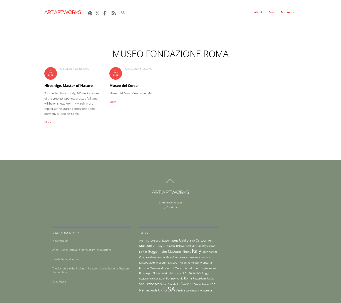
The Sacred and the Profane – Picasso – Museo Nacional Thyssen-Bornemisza (91, 270)
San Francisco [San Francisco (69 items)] (149, 284)
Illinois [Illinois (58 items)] (186, 251)
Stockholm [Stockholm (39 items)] (174, 284)
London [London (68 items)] (150, 257)
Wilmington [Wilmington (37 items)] (192, 290)
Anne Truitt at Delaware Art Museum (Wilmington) (81, 250)
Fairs (272, 12)
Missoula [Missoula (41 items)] (206, 257)
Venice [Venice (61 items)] (180, 290)
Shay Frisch (59, 281)
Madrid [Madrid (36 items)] (161, 257)
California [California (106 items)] (187, 240)
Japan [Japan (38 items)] (205, 251)
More (47, 122)
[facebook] (105, 12)
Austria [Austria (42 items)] (174, 240)
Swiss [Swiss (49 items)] (197, 284)
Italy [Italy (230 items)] (196, 250)
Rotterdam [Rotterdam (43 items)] (199, 278)
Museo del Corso (123, 85)
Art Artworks (169, 202)
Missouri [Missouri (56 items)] (173, 262)
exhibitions (82, 68)
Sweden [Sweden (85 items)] (187, 283)
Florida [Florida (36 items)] (143, 251)
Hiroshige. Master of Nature (68, 85)
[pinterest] (90, 12)
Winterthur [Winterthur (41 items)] (206, 290)
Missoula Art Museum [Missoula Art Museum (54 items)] (153, 262)
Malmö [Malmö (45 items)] (169, 257)
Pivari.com (172, 207)
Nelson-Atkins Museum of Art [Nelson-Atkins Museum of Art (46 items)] (170, 273)
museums (146, 68)
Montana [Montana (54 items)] (206, 262)
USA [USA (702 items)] (169, 289)
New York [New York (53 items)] (195, 273)
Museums (287, 12)
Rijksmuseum (60, 240)
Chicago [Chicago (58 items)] (158, 246)
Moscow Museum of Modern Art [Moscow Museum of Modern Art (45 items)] (169, 268)
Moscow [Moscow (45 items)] (144, 268)
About (258, 12)
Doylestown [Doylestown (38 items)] (209, 245)
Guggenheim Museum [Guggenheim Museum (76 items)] (164, 251)
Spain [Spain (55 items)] (163, 284)
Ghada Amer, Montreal (65, 259)
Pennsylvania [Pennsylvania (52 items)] (174, 278)
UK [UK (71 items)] (160, 290)
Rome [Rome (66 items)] (188, 278)
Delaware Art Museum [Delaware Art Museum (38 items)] (188, 245)
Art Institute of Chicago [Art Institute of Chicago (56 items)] (154, 240)
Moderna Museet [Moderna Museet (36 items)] (189, 262)
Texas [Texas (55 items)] (205, 284)
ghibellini (66, 68)
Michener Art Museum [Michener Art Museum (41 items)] (187, 257)
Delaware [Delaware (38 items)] (170, 245)
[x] (97, 12)
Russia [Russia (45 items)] (210, 278)
